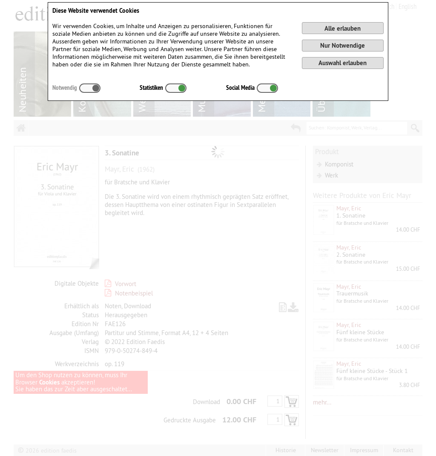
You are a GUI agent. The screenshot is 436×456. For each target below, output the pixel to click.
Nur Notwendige (342, 45)
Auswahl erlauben (342, 63)
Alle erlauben (342, 28)
